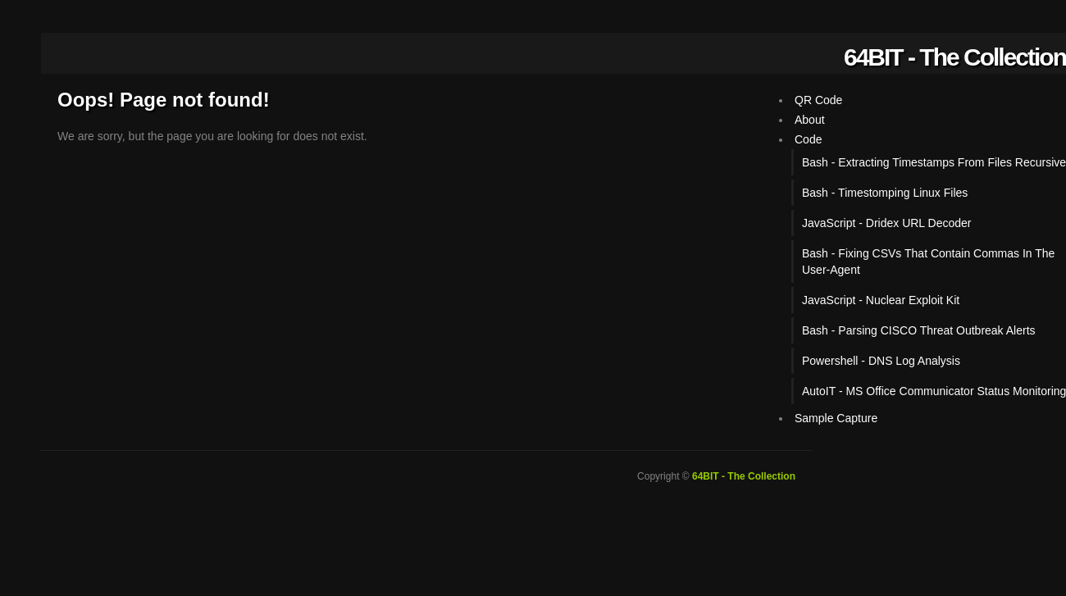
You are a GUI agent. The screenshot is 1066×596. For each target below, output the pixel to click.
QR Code (818, 100)
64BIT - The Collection (955, 57)
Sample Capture (836, 418)
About (810, 119)
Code (808, 139)
